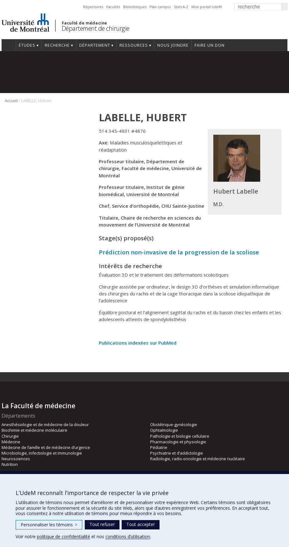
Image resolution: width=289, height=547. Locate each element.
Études (27, 45)
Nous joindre (173, 45)
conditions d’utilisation (127, 536)
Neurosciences (16, 458)
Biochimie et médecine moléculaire (34, 430)
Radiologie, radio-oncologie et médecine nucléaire (197, 458)
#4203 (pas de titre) (8, 45)
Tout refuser (102, 524)
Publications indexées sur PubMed (137, 343)
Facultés (113, 6)
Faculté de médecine (84, 23)
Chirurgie (10, 436)
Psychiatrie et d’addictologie (176, 453)
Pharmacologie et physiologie (178, 442)
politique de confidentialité (63, 536)
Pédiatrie (158, 447)
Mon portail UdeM (206, 6)
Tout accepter (140, 524)
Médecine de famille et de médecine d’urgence (46, 447)
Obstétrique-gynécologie (173, 424)
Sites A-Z (181, 6)
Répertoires (93, 6)
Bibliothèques (134, 6)
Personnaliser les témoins (49, 525)
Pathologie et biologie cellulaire (179, 436)
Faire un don (210, 45)
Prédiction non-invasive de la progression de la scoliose (179, 252)
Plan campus (160, 6)
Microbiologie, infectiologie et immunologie (42, 453)
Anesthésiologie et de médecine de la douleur (45, 424)
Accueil (11, 100)
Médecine (11, 442)
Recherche (57, 45)
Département (94, 45)
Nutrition (10, 464)
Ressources (133, 45)
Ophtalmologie (164, 430)
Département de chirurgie (95, 28)
